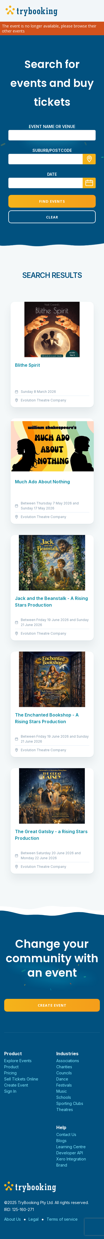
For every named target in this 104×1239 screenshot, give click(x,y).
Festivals (64, 1085)
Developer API (69, 1152)
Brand (61, 1165)
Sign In (10, 1091)
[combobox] (52, 159)
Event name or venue (52, 126)
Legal (34, 1219)
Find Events (52, 201)
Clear (52, 217)
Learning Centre (71, 1146)
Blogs (61, 1140)
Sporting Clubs (69, 1103)
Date (52, 174)
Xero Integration (71, 1159)
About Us (12, 1219)
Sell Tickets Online (21, 1079)
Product (11, 1066)
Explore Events (18, 1060)
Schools (63, 1097)
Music (61, 1091)
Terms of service (62, 1219)
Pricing (10, 1072)
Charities (64, 1066)
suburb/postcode (52, 150)
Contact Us (66, 1134)
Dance (62, 1079)
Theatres (64, 1109)
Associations (67, 1060)
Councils (64, 1072)
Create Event (52, 1005)
